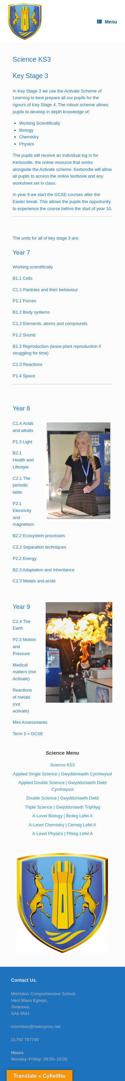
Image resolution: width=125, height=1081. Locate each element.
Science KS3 (62, 764)
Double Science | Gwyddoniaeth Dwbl (62, 798)
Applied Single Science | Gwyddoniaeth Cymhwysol (62, 773)
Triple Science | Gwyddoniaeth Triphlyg (62, 807)
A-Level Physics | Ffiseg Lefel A (62, 833)
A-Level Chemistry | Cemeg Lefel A (62, 824)
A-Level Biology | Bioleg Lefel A (62, 815)
